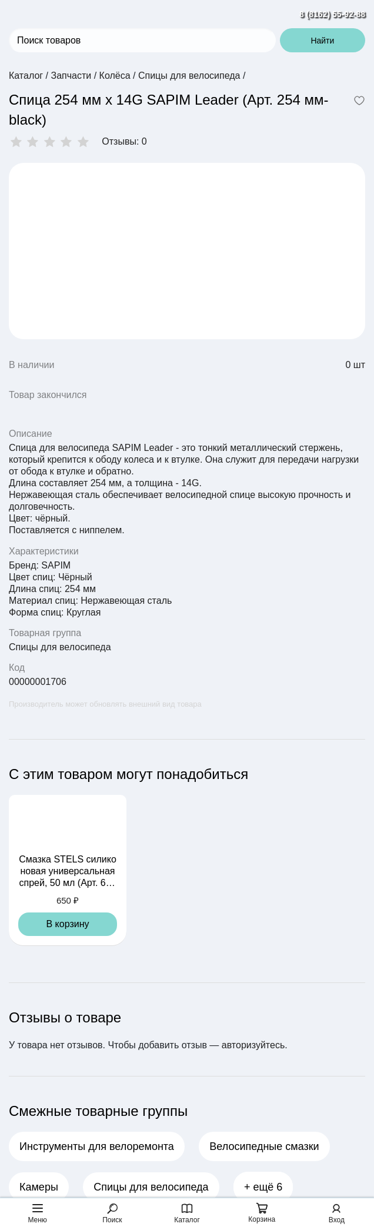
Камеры (38, 1187)
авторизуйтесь (253, 1045)
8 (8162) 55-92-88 (332, 14)
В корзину (67, 924)
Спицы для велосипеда (60, 647)
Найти (322, 40)
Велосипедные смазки (264, 1146)
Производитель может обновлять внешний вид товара (105, 704)
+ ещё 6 (263, 1187)
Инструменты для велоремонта (96, 1146)
